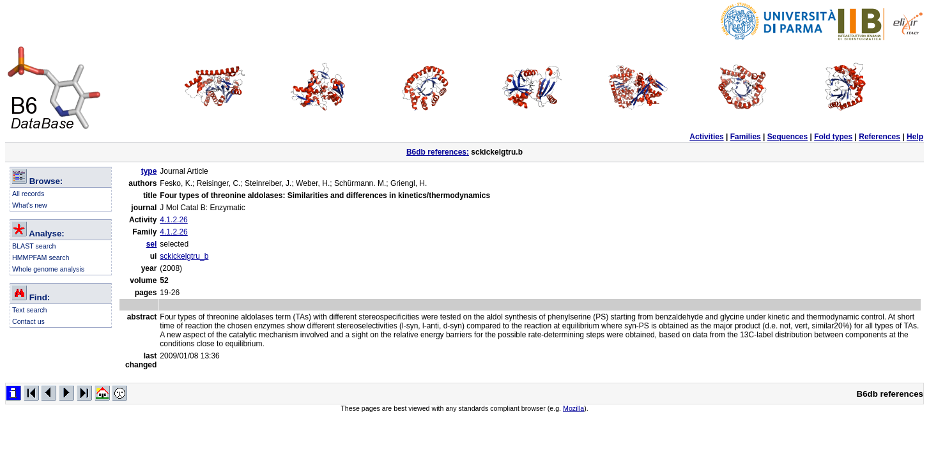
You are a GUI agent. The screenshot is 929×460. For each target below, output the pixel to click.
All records (28, 193)
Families (745, 136)
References (879, 136)
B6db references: (437, 152)
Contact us (28, 321)
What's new (29, 205)
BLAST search (34, 246)
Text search (29, 310)
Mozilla (573, 408)
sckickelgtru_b (184, 256)
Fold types (833, 136)
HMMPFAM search (40, 257)
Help (915, 136)
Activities (706, 136)
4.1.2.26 (173, 219)
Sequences (787, 136)
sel (151, 244)
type (149, 171)
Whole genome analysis (48, 269)
